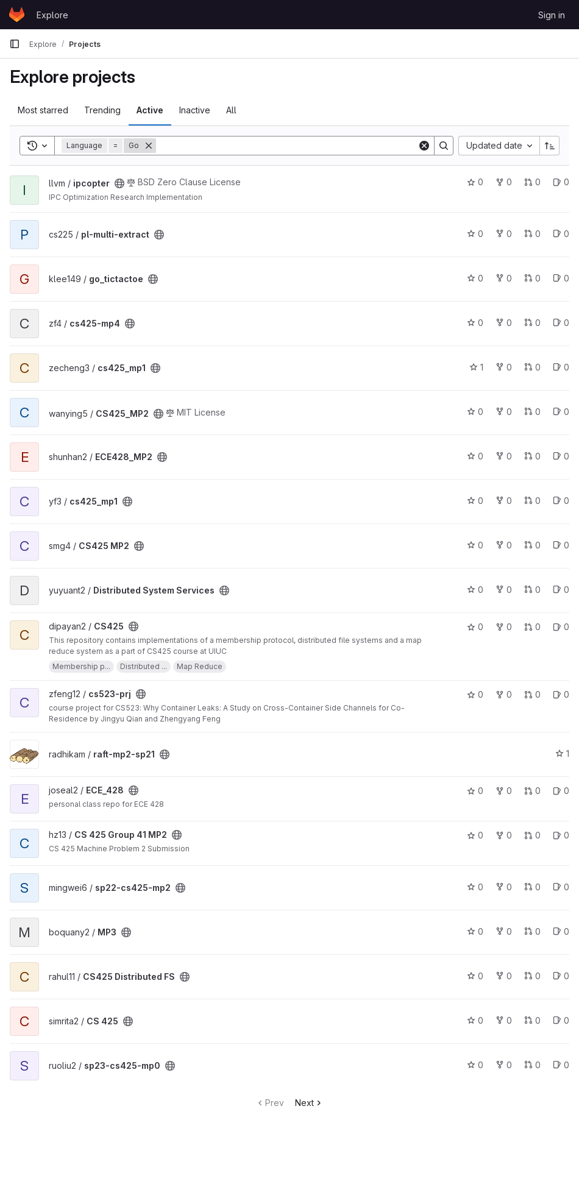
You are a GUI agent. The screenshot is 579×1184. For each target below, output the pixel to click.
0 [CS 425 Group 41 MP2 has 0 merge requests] (532, 835)
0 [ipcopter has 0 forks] (504, 182)
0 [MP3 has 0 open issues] (561, 931)
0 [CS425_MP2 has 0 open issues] (561, 411)
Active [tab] (150, 110)
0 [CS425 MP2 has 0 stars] (475, 545)
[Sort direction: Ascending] (549, 145)
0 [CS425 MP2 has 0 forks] (504, 545)
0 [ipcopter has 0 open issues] (561, 182)
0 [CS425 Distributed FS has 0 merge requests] (532, 976)
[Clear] (424, 145)
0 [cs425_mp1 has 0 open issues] (561, 367)
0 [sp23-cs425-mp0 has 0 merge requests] (532, 1065)
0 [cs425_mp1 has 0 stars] (475, 500)
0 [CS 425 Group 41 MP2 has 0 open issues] (561, 835)
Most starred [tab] (43, 110)
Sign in (551, 15)
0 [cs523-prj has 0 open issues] (561, 694)
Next (309, 1102)
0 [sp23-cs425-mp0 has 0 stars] (475, 1065)
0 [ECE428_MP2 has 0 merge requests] (532, 456)
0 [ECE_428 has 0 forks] (504, 790)
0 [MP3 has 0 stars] (475, 931)
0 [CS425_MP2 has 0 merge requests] (532, 411)
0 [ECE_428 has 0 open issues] (561, 790)
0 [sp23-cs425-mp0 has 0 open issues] (561, 1065)
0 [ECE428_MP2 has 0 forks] (504, 456)
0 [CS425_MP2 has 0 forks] (504, 411)
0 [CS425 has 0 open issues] (561, 627)
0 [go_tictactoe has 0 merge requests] (532, 278)
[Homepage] (17, 14)
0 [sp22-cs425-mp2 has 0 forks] (504, 887)
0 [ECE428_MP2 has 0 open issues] (561, 456)
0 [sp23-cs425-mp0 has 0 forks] (504, 1065)
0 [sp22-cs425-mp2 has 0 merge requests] (532, 887)
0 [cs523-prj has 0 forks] (504, 694)
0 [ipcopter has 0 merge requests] (532, 182)
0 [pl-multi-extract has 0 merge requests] (532, 234)
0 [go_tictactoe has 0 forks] (504, 278)
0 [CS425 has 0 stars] (475, 627)
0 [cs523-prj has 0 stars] (475, 694)
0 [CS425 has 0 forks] (504, 627)
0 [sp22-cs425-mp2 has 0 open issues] (561, 887)
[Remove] (148, 145)
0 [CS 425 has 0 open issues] (561, 1020)
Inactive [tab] (194, 110)
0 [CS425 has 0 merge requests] (532, 627)
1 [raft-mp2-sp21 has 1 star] (562, 753)
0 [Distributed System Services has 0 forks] (504, 589)
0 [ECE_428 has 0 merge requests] (532, 790)
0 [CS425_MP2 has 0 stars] (475, 411)
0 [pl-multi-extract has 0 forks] (504, 234)
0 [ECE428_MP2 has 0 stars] (475, 456)
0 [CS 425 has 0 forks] (504, 1020)
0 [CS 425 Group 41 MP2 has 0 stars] (475, 835)
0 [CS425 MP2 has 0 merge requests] (532, 545)
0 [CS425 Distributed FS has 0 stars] (475, 976)
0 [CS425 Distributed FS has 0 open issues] (561, 976)
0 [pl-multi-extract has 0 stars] (475, 234)
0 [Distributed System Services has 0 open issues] (561, 589)
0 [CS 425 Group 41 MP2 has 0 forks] (504, 835)
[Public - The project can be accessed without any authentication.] (119, 183)
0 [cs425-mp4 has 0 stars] (475, 322)
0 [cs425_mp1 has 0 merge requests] (532, 367)
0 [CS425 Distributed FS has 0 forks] (504, 976)
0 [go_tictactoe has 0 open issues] (561, 278)
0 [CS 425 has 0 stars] (475, 1020)
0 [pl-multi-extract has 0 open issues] (561, 234)
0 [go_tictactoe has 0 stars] (475, 278)
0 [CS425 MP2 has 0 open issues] (561, 545)
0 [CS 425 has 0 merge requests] (532, 1020)
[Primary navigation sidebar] (14, 44)
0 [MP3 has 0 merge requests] (532, 931)
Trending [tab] (102, 110)
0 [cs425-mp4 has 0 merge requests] (532, 322)
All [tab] (231, 110)
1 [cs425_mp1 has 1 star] (476, 367)
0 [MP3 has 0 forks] (504, 931)
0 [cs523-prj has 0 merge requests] (532, 694)
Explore (52, 15)
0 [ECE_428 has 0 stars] (475, 790)
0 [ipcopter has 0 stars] (475, 182)
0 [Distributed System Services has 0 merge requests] (532, 589)
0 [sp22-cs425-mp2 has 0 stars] (475, 887)
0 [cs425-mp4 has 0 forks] (504, 322)
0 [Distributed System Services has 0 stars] (475, 589)
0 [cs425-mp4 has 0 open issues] (561, 322)
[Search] (286, 145)
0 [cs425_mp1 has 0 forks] (504, 367)
